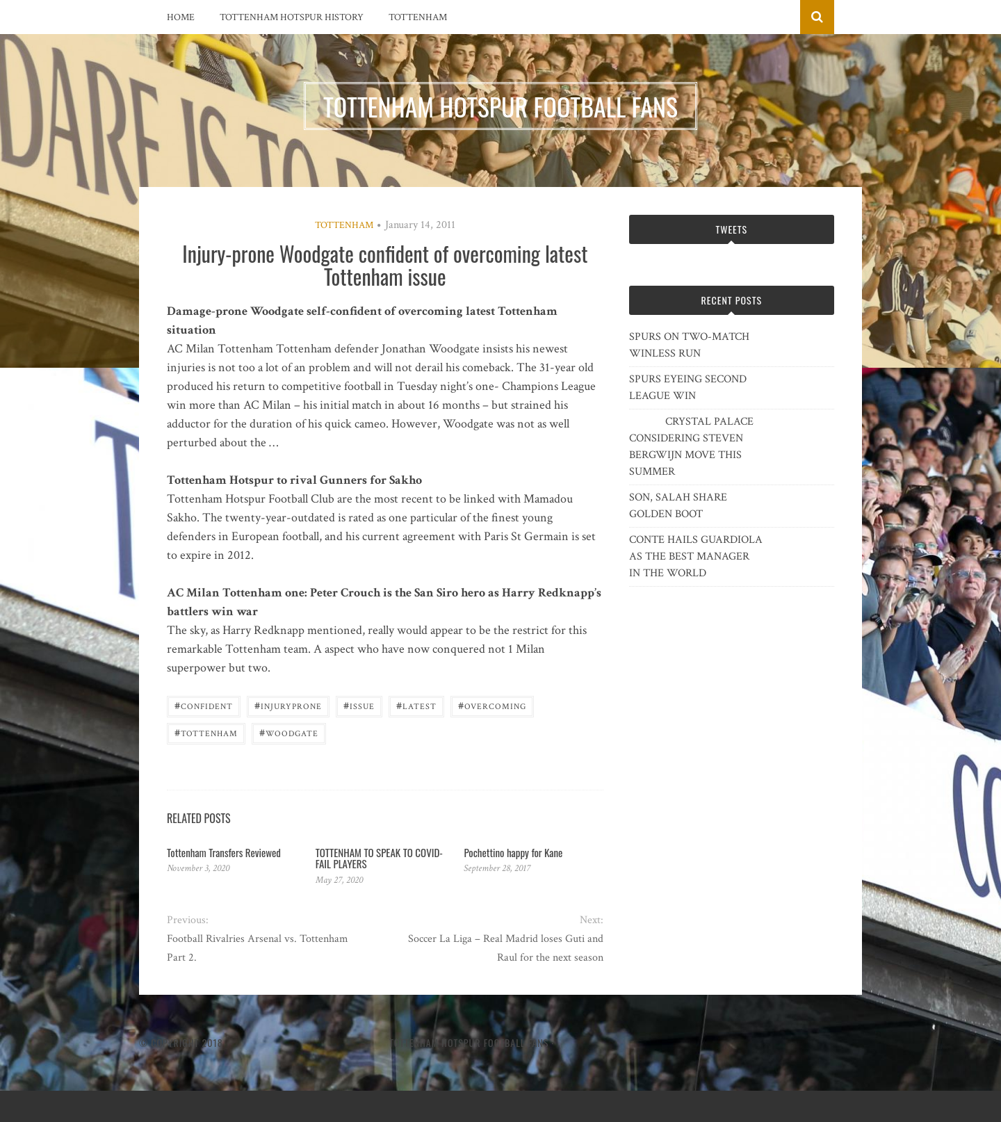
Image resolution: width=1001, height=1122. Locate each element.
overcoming (492, 705)
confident (203, 705)
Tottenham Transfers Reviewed (224, 852)
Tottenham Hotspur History (292, 17)
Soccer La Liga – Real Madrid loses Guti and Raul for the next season (505, 948)
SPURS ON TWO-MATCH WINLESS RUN (689, 345)
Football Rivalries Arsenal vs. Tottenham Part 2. (257, 948)
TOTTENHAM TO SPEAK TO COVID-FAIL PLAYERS (379, 858)
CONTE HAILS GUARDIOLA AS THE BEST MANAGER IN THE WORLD (696, 556)
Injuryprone (288, 705)
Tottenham (418, 17)
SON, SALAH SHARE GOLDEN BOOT (678, 505)
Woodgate (288, 732)
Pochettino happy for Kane (513, 852)
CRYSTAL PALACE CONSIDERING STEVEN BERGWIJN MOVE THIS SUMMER (691, 446)
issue (359, 705)
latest (416, 705)
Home (181, 17)
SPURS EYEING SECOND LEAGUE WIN (688, 387)
